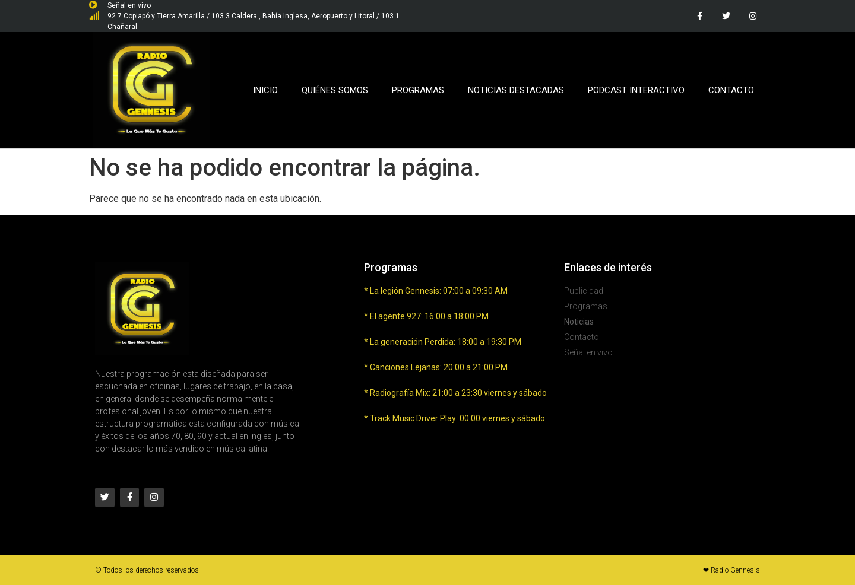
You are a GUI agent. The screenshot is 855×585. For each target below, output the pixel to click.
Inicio (265, 90)
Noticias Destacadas (516, 90)
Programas (418, 90)
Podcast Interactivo (636, 90)
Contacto (731, 90)
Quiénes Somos (335, 90)
